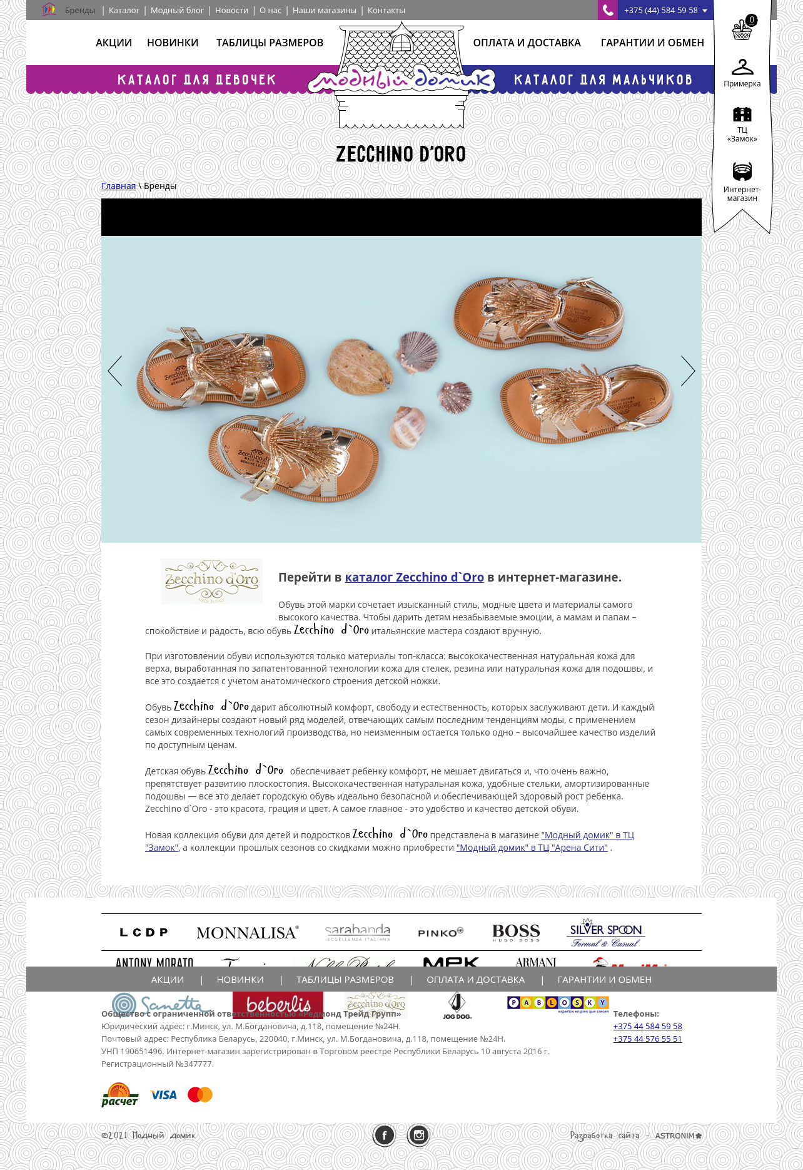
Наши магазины (324, 10)
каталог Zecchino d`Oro (414, 577)
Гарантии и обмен (652, 42)
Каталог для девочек (198, 79)
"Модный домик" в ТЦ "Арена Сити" (532, 847)
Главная (118, 186)
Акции (114, 42)
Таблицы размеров (269, 42)
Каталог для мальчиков (605, 79)
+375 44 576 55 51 (648, 1038)
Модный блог (177, 10)
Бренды (80, 10)
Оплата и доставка (526, 42)
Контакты (386, 10)
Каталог (124, 10)
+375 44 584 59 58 (648, 1026)
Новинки (173, 42)
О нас (270, 10)
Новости (231, 10)
